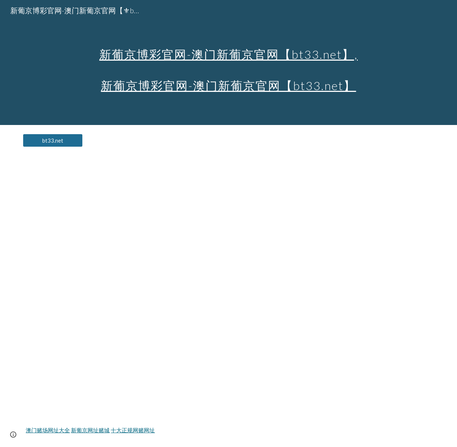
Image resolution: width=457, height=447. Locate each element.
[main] (228, 62)
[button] (13, 434)
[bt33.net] (52, 140)
